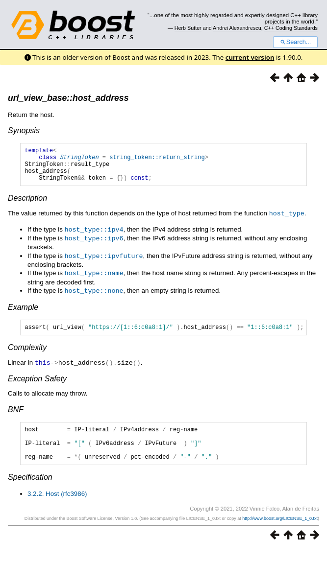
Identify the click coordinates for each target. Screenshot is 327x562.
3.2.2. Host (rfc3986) (57, 506)
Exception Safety (37, 384)
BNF (16, 415)
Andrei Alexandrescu (237, 28)
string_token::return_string (156, 160)
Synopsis (24, 130)
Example (23, 311)
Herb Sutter (188, 28)
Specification (30, 490)
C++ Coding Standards (291, 28)
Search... (295, 42)
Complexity (27, 353)
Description (27, 205)
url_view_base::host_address (68, 98)
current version (250, 57)
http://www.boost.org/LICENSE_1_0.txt (280, 531)
